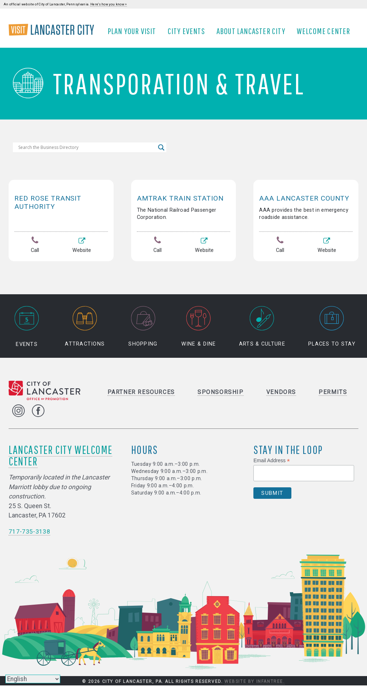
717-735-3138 (29, 534)
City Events (188, 33)
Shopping (142, 330)
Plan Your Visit (134, 33)
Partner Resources (141, 395)
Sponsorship (220, 395)
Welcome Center (326, 33)
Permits (333, 395)
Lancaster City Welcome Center (60, 458)
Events (27, 330)
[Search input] (86, 152)
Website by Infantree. (254, 684)
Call (35, 250)
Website (82, 250)
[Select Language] (32, 679)
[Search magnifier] (161, 152)
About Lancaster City (253, 33)
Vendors (281, 395)
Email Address (271, 464)
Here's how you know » (108, 4)
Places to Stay (332, 330)
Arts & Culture (262, 330)
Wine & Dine (198, 330)
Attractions (85, 330)
